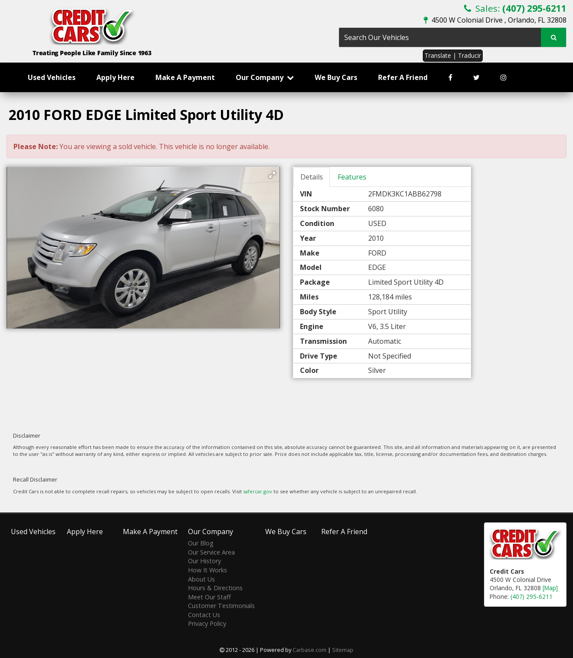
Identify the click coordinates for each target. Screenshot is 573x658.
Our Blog (201, 543)
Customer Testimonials (221, 606)
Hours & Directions (215, 588)
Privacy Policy (207, 623)
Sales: (515, 8)
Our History (204, 561)
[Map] (550, 588)
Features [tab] (352, 177)
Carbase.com (309, 650)
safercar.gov (257, 491)
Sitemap (342, 650)
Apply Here (115, 77)
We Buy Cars (336, 77)
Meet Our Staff (209, 597)
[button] (272, 175)
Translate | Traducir (453, 55)
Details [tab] (311, 177)
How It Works (207, 570)
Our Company (265, 77)
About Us (201, 579)
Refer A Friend (403, 77)
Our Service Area (211, 552)
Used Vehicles (52, 77)
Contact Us (204, 615)
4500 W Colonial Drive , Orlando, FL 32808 (495, 20)
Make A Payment (185, 77)
